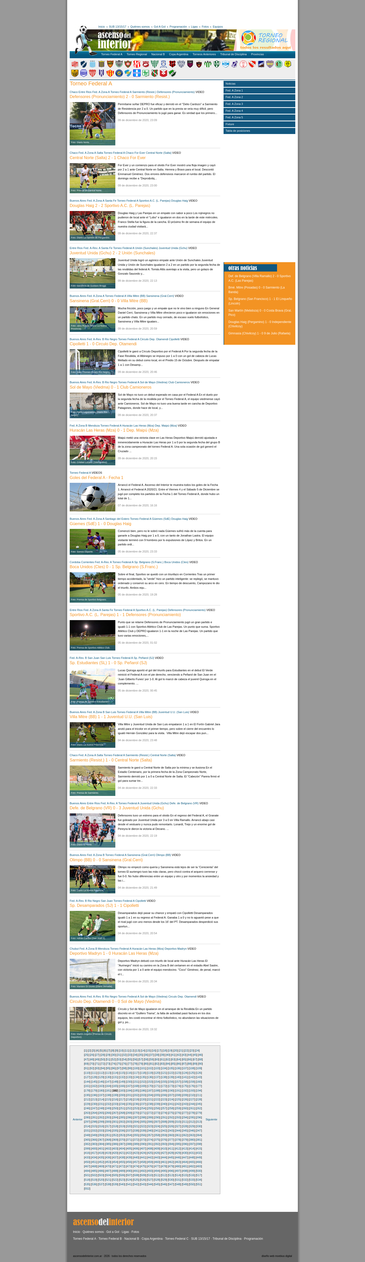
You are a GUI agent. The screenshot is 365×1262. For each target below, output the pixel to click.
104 (164, 1068)
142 (192, 1077)
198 (108, 1095)
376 (163, 1139)
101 (143, 1068)
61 (162, 1059)
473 (129, 1166)
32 (124, 1054)
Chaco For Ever (135, 152)
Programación (178, 26)
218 (129, 1099)
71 (97, 1063)
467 (87, 1166)
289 (150, 1117)
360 (171, 1135)
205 (157, 1095)
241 (171, 1103)
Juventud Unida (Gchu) (173, 248)
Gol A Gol (160, 26)
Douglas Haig (179, 200)
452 (101, 1161)
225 (178, 1099)
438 (122, 1157)
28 (102, 1054)
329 (192, 1126)
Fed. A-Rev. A (91, 248)
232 (108, 1103)
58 (146, 1059)
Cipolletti (174, 339)
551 (198, 1184)
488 (115, 1170)
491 (136, 1170)
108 (192, 1068)
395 (178, 1143)
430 (184, 1152)
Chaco (74, 91)
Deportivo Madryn (176, 948)
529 (163, 1179)
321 (136, 1126)
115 (122, 1072)
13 (137, 1050)
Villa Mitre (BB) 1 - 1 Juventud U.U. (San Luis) (111, 717)
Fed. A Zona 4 (234, 110)
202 (136, 1095)
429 (178, 1152)
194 (198, 1090)
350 (101, 1135)
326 (171, 1126)
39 (162, 1054)
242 (178, 1103)
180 (101, 1090)
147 (108, 1081)
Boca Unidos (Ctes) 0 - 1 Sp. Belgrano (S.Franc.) (114, 567)
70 (91, 1063)
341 (157, 1130)
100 (136, 1068)
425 (150, 1152)
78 (135, 1063)
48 (91, 1059)
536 (94, 1184)
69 (86, 1063)
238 (150, 1103)
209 (184, 1095)
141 (184, 1077)
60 (156, 1059)
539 (115, 1184)
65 (184, 1059)
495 (163, 1170)
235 (129, 1103)
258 (171, 1108)
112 (101, 1072)
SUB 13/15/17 (117, 26)
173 (171, 1085)
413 (184, 1148)
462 (171, 1161)
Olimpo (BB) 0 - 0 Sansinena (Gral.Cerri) (106, 860)
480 (178, 1166)
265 (101, 1112)
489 (122, 1170)
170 (150, 1085)
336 (122, 1130)
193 (192, 1090)
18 (164, 1050)
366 (94, 1139)
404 (122, 1148)
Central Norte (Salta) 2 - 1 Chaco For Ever (108, 158)
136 (150, 1077)
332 (94, 1130)
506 (122, 1175)
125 (192, 1072)
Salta (100, 152)
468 (94, 1166)
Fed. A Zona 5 (234, 117)
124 (184, 1072)
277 (184, 1112)
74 (113, 1063)
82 (156, 1063)
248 (101, 1108)
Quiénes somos (140, 26)
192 (184, 1090)
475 (143, 1166)
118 (143, 1072)
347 (198, 1130)
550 (192, 1184)
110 (87, 1072)
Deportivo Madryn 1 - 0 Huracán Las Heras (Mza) (114, 953)
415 (198, 1148)
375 (157, 1139)
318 (115, 1126)
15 (148, 1050)
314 (87, 1126)
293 (178, 1117)
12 (132, 1050)
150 (129, 1081)
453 (108, 1161)
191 (178, 1090)
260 (184, 1108)
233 (115, 1103)
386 (115, 1143)
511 (157, 1175)
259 (178, 1108)
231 (101, 1103)
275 (171, 1112)
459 (150, 1161)
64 (178, 1059)
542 (136, 1184)
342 (163, 1130)
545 (157, 1184)
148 (115, 1081)
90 (200, 1063)
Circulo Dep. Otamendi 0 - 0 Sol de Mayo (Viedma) (115, 1001)
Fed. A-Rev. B (95, 339)
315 (94, 1126)
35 (140, 1054)
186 (143, 1090)
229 (87, 1103)
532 (184, 1179)
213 (94, 1099)
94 (102, 1068)
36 (146, 1054)
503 (101, 1175)
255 (150, 1108)
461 (163, 1161)
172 (163, 1085)
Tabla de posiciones (238, 130)
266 (108, 1112)
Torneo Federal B (110, 1238)
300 (108, 1121)
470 (108, 1166)
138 (163, 1077)
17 (159, 1050)
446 (178, 1157)
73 (108, 1063)
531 (178, 1179)
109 (198, 1068)
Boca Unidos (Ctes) (176, 562)
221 (150, 1099)
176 (192, 1085)
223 (163, 1099)
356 (143, 1135)
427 (163, 1152)
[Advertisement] (144, 11)
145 (94, 1081)
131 (115, 1077)
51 (108, 1059)
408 (150, 1148)
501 (87, 1175)
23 (191, 1050)
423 (136, 1152)
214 (101, 1099)
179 (94, 1090)
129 (101, 1077)
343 (171, 1130)
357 (150, 1135)
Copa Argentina (178, 54)
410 (163, 1148)
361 (178, 1135)
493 (150, 1170)
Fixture (230, 124)
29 (108, 1054)
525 (136, 1179)
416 (87, 1152)
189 (163, 1090)
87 (184, 1063)
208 (178, 1095)
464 (184, 1161)
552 (87, 1188)
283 (108, 1117)
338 (136, 1130)
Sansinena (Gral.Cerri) (160, 295)
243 (184, 1103)
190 (171, 1090)
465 (192, 1161)
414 (192, 1148)
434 (94, 1157)
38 (156, 1054)
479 (171, 1166)
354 (129, 1135)
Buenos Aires (78, 200)
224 (171, 1099)
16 (153, 1050)
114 (115, 1072)
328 (184, 1126)
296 (198, 1117)
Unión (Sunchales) (146, 248)
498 (184, 1170)
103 (157, 1068)
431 (192, 1152)
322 (143, 1126)
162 (94, 1085)
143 (198, 1077)
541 (129, 1184)
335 (115, 1130)
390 (143, 1143)
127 (87, 1077)
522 (115, 1179)
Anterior (78, 1119)
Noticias (230, 83)
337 (129, 1130)
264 (94, 1112)
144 (87, 1081)
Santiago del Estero (117, 518)
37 (151, 1054)
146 (101, 1081)
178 (87, 1090)
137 (157, 1077)
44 (189, 1054)
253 (136, 1108)
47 (86, 1059)
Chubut (74, 948)
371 (129, 1139)
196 (94, 1095)
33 (129, 1054)
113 (108, 1072)
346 (192, 1130)
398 (198, 1143)
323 (150, 1126)
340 (150, 1130)
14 (142, 1050)
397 (192, 1143)
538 (108, 1184)
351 (108, 1135)
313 (198, 1121)
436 (108, 1157)
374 (150, 1139)
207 (171, 1095)
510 (150, 1175)
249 (108, 1108)
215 (108, 1099)
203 (143, 1095)
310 (178, 1121)
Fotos (205, 26)
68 (200, 1059)
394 (171, 1143)
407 (143, 1148)
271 (143, 1112)
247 (94, 1108)
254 (143, 1108)
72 (102, 1063)
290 (157, 1117)
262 (198, 1108)
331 (87, 1130)
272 (150, 1112)
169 (143, 1085)
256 (157, 1108)
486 (101, 1170)
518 (87, 1179)
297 (87, 1121)
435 (101, 1157)
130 (108, 1077)
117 (136, 1072)
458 (143, 1161)
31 (118, 1054)
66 (189, 1059)
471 (115, 1166)
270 (136, 1112)
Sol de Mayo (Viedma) (154, 382)
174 (178, 1085)
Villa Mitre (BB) (136, 295)
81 (151, 1063)
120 (157, 1072)
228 (198, 1099)
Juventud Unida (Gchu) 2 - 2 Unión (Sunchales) (112, 253)
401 (101, 1148)
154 (157, 1081)
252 (129, 1108)
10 (121, 1050)
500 (198, 1170)
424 (143, 1152)
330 (198, 1126)
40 (167, 1054)
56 (135, 1059)
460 (157, 1161)
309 (171, 1121)
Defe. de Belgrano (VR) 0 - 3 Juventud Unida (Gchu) (117, 808)
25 (86, 1054)
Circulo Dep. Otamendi (154, 339)
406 (136, 1148)
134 (136, 1077)
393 (163, 1143)
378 (178, 1139)
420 (115, 1152)
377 (171, 1139)
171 (157, 1085)
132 (122, 1077)
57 (140, 1059)
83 (162, 1063)
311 (184, 1121)
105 (171, 1068)
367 (101, 1139)
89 (194, 1063)
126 (198, 1072)
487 (108, 1170)
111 (94, 1072)
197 (101, 1095)
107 (184, 1068)
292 (171, 1117)
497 (178, 1170)
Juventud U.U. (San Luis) (173, 712)
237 (143, 1103)
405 (129, 1148)
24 (197, 1050)
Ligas (194, 26)
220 (143, 1099)
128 (94, 1077)
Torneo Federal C (177, 1238)
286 (129, 1117)
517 (198, 1175)
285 (122, 1117)
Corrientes (87, 562)
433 (87, 1157)
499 (192, 1170)
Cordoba (75, 562)
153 (150, 1081)
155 (163, 1081)
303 (129, 1121)
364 (198, 1135)
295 (192, 1117)
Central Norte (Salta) (159, 152)
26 (91, 1054)
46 (200, 1054)
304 (136, 1121)
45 (194, 1054)
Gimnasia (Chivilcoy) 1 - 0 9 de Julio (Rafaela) (259, 333)
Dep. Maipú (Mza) (166, 425)
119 (150, 1072)
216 (115, 1099)
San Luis (105, 657)
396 (184, 1143)
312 (192, 1121)
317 (108, 1126)
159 (192, 1081)
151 (136, 1081)
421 (122, 1152)
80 (146, 1063)
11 (126, 1050)
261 (192, 1108)
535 (87, 1184)
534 (198, 1179)
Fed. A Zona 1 (234, 90)
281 (94, 1117)
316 (101, 1126)
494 (157, 1170)
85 (173, 1063)
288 (143, 1117)
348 (87, 1135)
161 (87, 1085)
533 (192, 1179)
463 (178, 1161)
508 (136, 1175)
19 (170, 1050)
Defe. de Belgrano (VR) (184, 803)
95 (108, 1068)
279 (198, 1112)
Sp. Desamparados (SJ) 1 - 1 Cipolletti (104, 905)
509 (143, 1175)
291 (163, 1117)
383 (94, 1143)
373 (143, 1139)
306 (150, 1121)
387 (122, 1143)
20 (175, 1050)
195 (87, 1095)
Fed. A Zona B (78, 425)
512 (163, 1175)
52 (113, 1059)
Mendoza (94, 425)
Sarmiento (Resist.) (144, 91)
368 (108, 1139)
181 (108, 1090)
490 (129, 1170)
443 (157, 1157)
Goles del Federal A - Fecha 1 (96, 477)
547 (171, 1184)
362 (184, 1135)
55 (129, 1059)
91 (86, 1068)
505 (115, 1175)
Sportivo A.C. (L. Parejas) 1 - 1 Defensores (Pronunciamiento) (125, 615)
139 (171, 1077)
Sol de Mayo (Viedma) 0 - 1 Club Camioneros (111, 387)
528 (157, 1179)
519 (94, 1179)
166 (122, 1085)
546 (163, 1184)
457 (136, 1161)
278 (192, 1112)
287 (136, 1117)
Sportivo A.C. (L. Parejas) (154, 200)
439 (129, 1157)
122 (171, 1072)
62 (167, 1059)
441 (143, 1157)
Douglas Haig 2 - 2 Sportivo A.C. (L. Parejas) (110, 205)
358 (157, 1135)
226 (184, 1099)
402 (108, 1148)
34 (135, 1054)
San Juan (93, 657)
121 (163, 1072)
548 (178, 1184)
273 (157, 1112)
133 (129, 1077)
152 (143, 1081)
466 (198, 1161)
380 (192, 1139)
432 (198, 1152)
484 (87, 1170)
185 (136, 1090)
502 (94, 1175)
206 (163, 1095)
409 (157, 1148)
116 (129, 1072)
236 (136, 1103)
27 (97, 1054)
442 (150, 1157)
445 (171, 1157)
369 (115, 1139)
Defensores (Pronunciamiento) (176, 91)
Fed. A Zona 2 (234, 97)
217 (122, 1099)
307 (157, 1121)
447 (184, 1157)
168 (136, 1085)
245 (198, 1103)
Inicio (101, 26)
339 (143, 1130)
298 (94, 1121)
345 (184, 1130)
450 (87, 1161)
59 (151, 1059)
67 (194, 1059)
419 (108, 1152)
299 (101, 1121)
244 (192, 1103)
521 (108, 1179)
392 (157, 1143)
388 (129, 1143)
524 (129, 1179)
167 (129, 1085)
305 (143, 1121)
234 (122, 1103)
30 (113, 1054)
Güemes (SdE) (161, 518)
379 (184, 1139)
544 (150, 1184)
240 (163, 1103)
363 (192, 1135)
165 (115, 1085)
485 (94, 1170)
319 (122, 1126)
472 (122, 1166)
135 (143, 1077)
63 (173, 1059)
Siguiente (211, 1119)
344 (178, 1130)
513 (171, 1175)
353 (122, 1135)
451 (94, 1161)
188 (157, 1090)
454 (115, 1161)
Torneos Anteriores (204, 54)
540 (122, 1184)
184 (129, 1090)
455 (122, 1161)
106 (178, 1068)
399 (87, 1148)
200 (122, 1095)
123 (178, 1072)
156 (171, 1081)
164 (108, 1085)
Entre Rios (85, 91)
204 (150, 1095)
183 (122, 1090)
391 (150, 1143)
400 (94, 1148)
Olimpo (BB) (163, 854)
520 (101, 1179)
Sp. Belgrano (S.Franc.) (149, 562)
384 (101, 1143)
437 (115, 1157)
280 (87, 1117)
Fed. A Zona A (101, 91)
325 (163, 1126)
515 (184, 1175)
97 (118, 1068)
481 (184, 1166)
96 (113, 1068)
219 (136, 1099)
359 (163, 1135)
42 (178, 1054)
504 (108, 1175)
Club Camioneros (179, 382)
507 (129, 1175)
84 (167, 1063)
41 (173, 1054)
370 (122, 1139)
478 (163, 1166)
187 (150, 1090)
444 (163, 1157)
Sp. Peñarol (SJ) (144, 657)
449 (198, 1157)
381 (198, 1139)
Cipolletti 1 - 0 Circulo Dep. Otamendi (103, 344)
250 (115, 1108)
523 (122, 1179)
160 (198, 1081)
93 (97, 1068)
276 (178, 1112)
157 (178, 1081)
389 (136, 1143)
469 (101, 1166)
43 (184, 1054)
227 (192, 1099)
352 (115, 1135)
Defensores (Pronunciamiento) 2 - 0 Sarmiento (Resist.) (120, 96)
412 (178, 1148)
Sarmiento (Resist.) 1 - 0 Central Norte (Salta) (111, 760)
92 (91, 1068)
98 (124, 1068)
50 (102, 1059)
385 (108, 1143)
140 (178, 1077)
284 (115, 1117)
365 (87, 1139)
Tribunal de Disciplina (233, 54)
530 (171, 1179)
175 (184, 1085)
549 (184, 1184)
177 (198, 1085)
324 (157, 1126)
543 (143, 1184)
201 (129, 1095)
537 (101, 1184)
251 (122, 1108)
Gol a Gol (112, 1232)
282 (101, 1117)
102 (150, 1068)
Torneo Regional (137, 54)
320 (129, 1126)
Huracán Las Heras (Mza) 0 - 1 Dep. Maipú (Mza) (114, 430)
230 (94, 1103)
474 (136, 1166)
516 (192, 1175)
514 (178, 1175)
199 (115, 1095)
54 (124, 1059)
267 (115, 1112)
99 (129, 1068)
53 (118, 1059)
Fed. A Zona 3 (234, 103)
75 (118, 1063)
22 (186, 1050)
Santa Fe (110, 200)
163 (101, 1085)
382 (87, 1143)
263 (87, 1112)
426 (157, 1152)
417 (94, 1152)
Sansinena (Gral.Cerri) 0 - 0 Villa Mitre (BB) (109, 301)
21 (180, 1050)
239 (157, 1103)
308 (163, 1121)
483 (198, 1166)
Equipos (218, 26)
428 (171, 1152)
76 (124, 1063)
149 (122, 1081)
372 (136, 1139)
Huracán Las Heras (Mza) (138, 425)
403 (115, 1148)
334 (108, 1130)
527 (150, 1179)
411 (171, 1148)
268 (122, 1112)
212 (87, 1099)
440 (136, 1157)
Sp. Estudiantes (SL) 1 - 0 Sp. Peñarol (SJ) (108, 663)
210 (192, 1095)
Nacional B (158, 54)
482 (192, 1166)
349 (94, 1135)
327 (178, 1126)
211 (198, 1095)
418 (101, 1152)
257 (163, 1108)
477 (157, 1166)
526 (143, 1179)
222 (157, 1099)
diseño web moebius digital (277, 1256)
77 (129, 1063)
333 (101, 1130)
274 (163, 1112)
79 (140, 1063)
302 (122, 1121)
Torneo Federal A (111, 54)
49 (97, 1059)
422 (129, 1152)
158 (184, 1081)
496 (171, 1170)
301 (115, 1121)
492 (143, 1170)
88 (189, 1063)
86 (178, 1063)
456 (129, 1161)
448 (192, 1157)
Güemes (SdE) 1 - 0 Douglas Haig (100, 524)
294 (184, 1117)
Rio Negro (111, 339)
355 (136, 1135)
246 (87, 1108)
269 (129, 1112)
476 (150, 1166)
